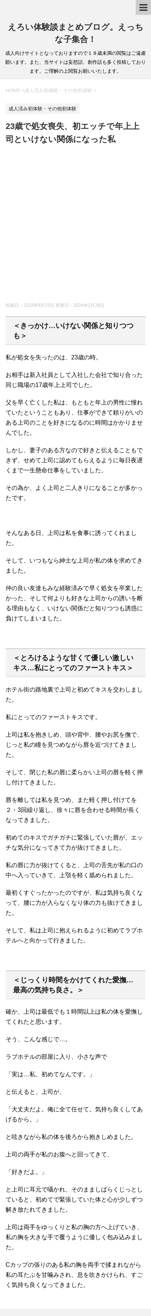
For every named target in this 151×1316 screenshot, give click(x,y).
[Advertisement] (75, 224)
